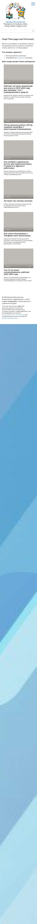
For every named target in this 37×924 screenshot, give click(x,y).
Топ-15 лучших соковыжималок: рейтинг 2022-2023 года (17, 272)
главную (20, 58)
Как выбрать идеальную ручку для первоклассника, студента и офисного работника (18, 165)
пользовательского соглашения (13, 315)
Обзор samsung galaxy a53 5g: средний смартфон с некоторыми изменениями (18, 127)
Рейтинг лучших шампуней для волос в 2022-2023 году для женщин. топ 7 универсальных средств (18, 89)
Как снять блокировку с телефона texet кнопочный (17, 234)
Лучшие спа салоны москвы (18, 200)
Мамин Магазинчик (15, 22)
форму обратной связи (10, 318)
